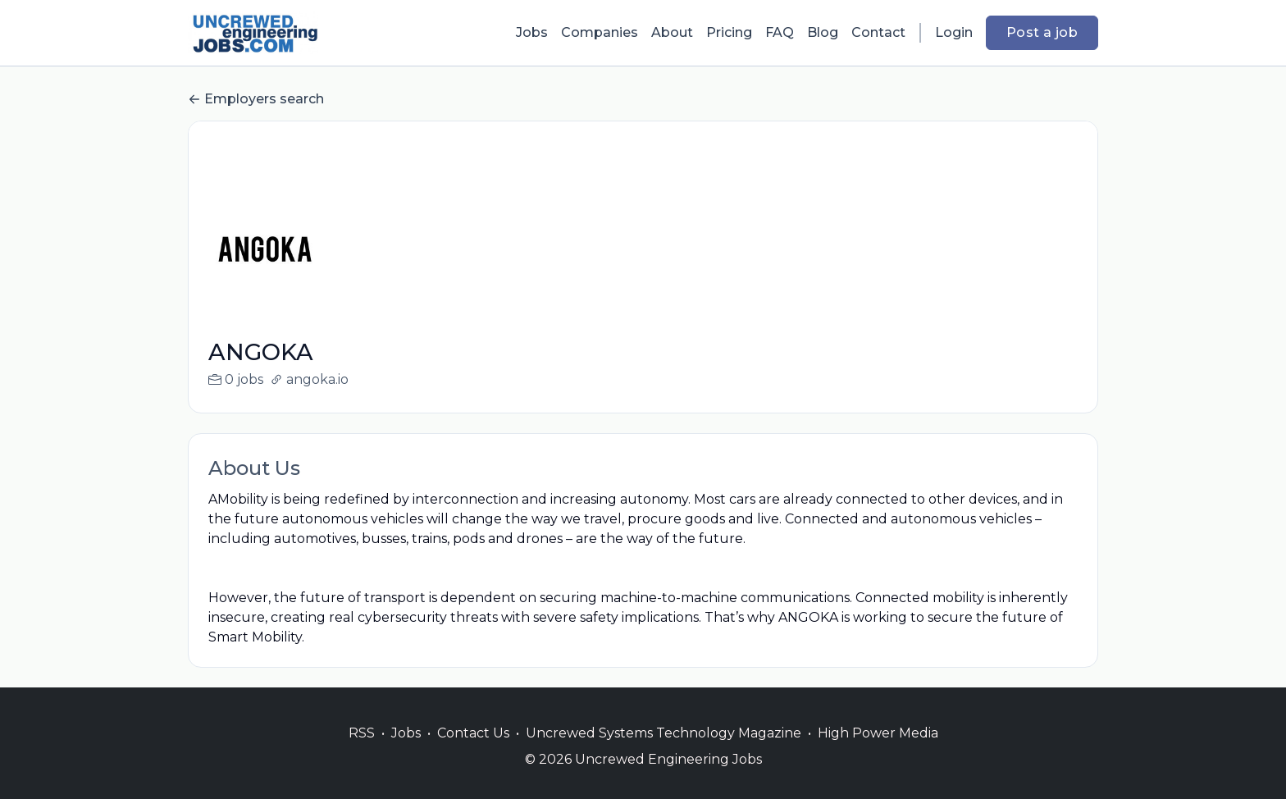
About (672, 32)
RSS (362, 752)
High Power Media (878, 752)
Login (954, 32)
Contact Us (473, 752)
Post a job (1042, 32)
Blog (822, 32)
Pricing (729, 32)
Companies (599, 32)
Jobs (532, 32)
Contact (878, 32)
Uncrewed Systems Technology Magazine (663, 752)
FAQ (779, 32)
